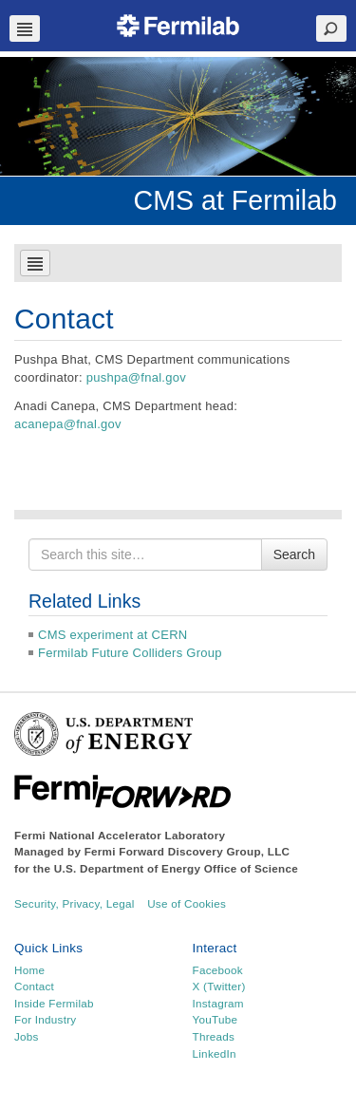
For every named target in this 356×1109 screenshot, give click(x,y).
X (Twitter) (219, 986)
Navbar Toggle (24, 28)
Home (29, 970)
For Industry (45, 1019)
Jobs (26, 1036)
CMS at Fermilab (236, 200)
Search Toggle (331, 28)
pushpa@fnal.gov (136, 377)
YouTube (215, 1019)
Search (294, 554)
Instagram (218, 1003)
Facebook (218, 970)
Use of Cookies (186, 903)
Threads (214, 1036)
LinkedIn (214, 1053)
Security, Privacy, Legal (74, 903)
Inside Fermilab (54, 1003)
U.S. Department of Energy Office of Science (176, 868)
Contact (34, 986)
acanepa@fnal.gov (68, 424)
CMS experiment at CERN (112, 635)
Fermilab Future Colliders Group (130, 653)
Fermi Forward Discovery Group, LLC (187, 851)
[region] (178, 116)
